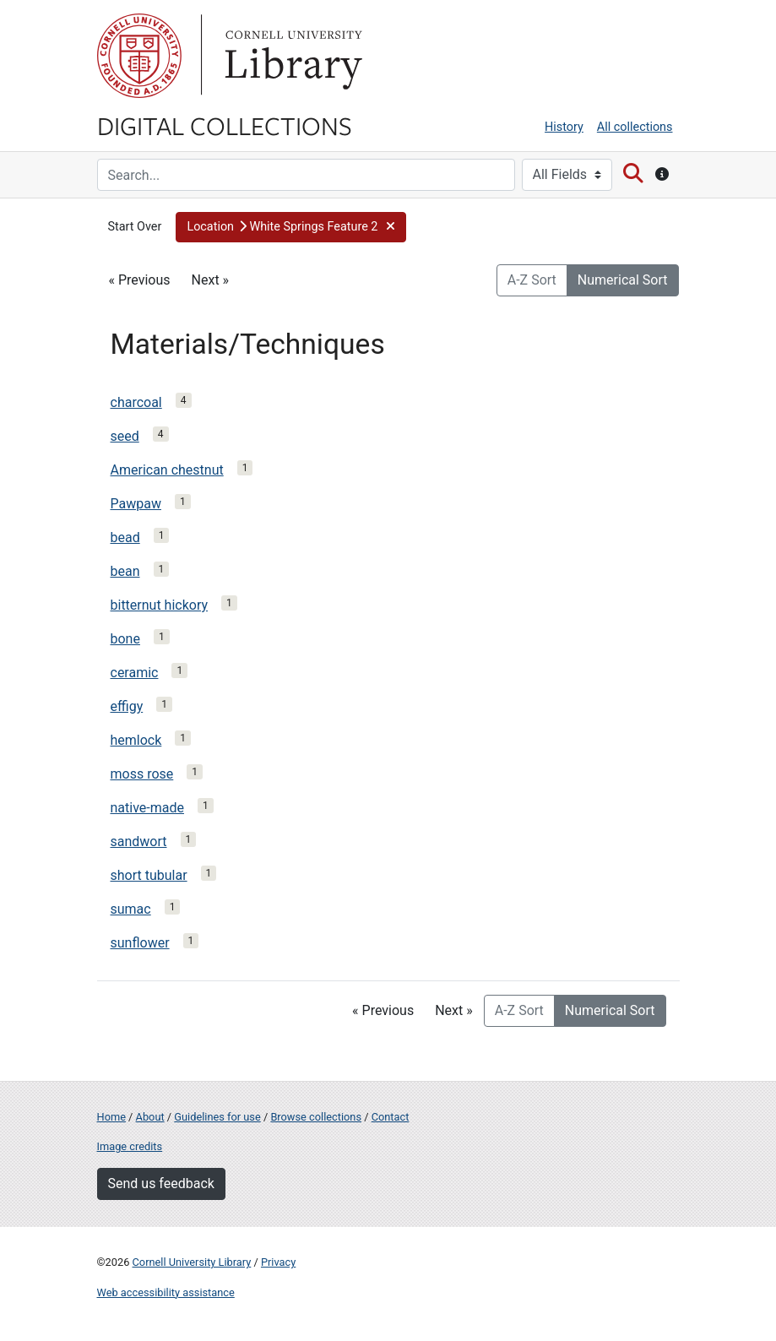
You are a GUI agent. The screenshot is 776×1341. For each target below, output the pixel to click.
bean (125, 571)
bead (125, 537)
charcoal (136, 402)
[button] (290, 227)
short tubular (149, 875)
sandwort (139, 841)
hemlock (136, 740)
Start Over (135, 227)
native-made (147, 808)
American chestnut (167, 470)
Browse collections (315, 1116)
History (564, 127)
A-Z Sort (531, 280)
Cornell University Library (192, 1262)
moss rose (142, 774)
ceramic (135, 673)
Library (291, 56)
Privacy (278, 1262)
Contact (391, 1116)
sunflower (140, 943)
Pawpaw (136, 504)
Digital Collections (224, 124)
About (150, 1116)
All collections (635, 127)
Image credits (130, 1146)
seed (125, 436)
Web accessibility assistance (166, 1292)
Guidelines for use (217, 1116)
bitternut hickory (160, 605)
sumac (131, 909)
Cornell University (139, 56)
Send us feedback (161, 1183)
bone (125, 639)
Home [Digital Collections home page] (111, 1116)
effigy (127, 706)
